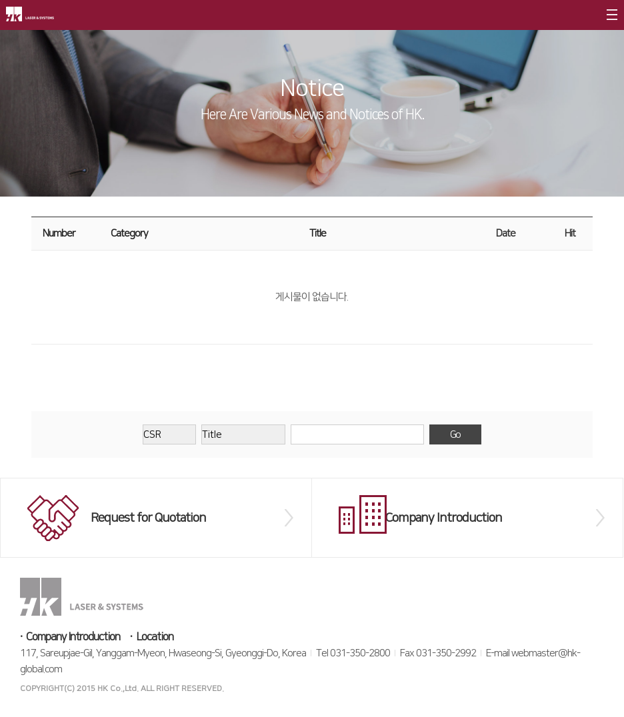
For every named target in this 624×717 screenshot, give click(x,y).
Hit (570, 233)
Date (505, 233)
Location (154, 637)
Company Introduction (73, 637)
